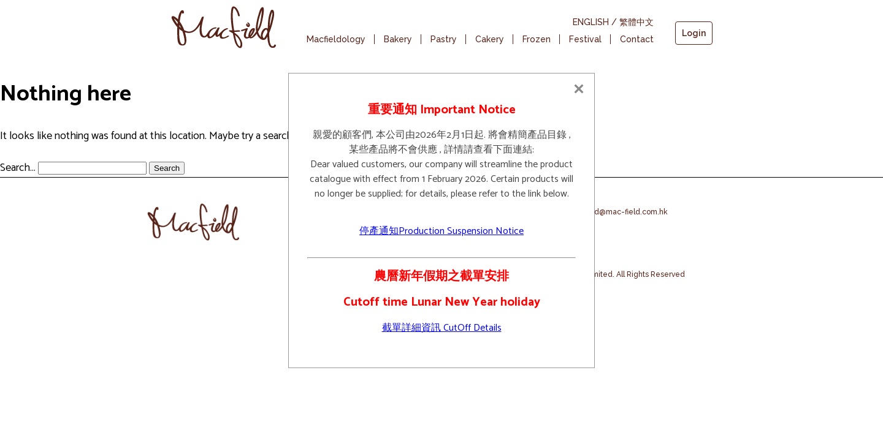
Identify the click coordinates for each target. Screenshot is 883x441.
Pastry (443, 39)
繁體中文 (636, 22)
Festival (585, 39)
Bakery (398, 39)
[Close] (579, 89)
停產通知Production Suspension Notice (441, 231)
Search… (18, 168)
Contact (637, 39)
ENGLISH (591, 22)
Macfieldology (336, 39)
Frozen (536, 39)
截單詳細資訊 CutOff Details (442, 328)
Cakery (489, 39)
